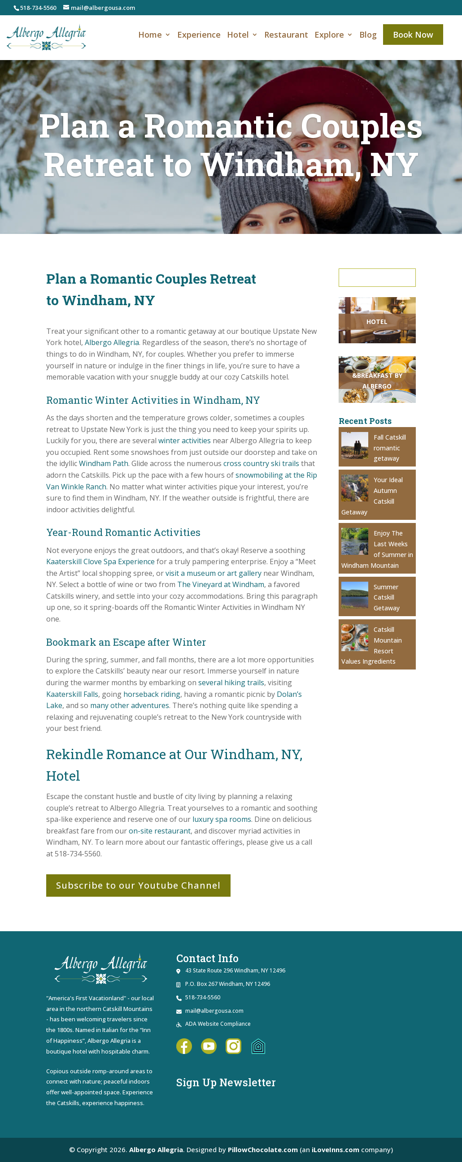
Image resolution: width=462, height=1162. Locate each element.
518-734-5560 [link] (38, 8)
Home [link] (150, 36)
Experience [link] (199, 36)
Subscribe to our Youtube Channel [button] (138, 885)
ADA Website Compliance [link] (218, 1024)
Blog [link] (368, 36)
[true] (378, 277)
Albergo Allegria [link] (156, 1149)
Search (378, 277)
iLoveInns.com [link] (336, 1149)
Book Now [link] (413, 34)
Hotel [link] (238, 36)
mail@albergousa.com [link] (214, 1011)
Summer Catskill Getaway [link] (387, 598)
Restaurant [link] (286, 36)
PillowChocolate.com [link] (263, 1149)
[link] (47, 36)
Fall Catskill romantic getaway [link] (390, 448)
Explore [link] (329, 36)
